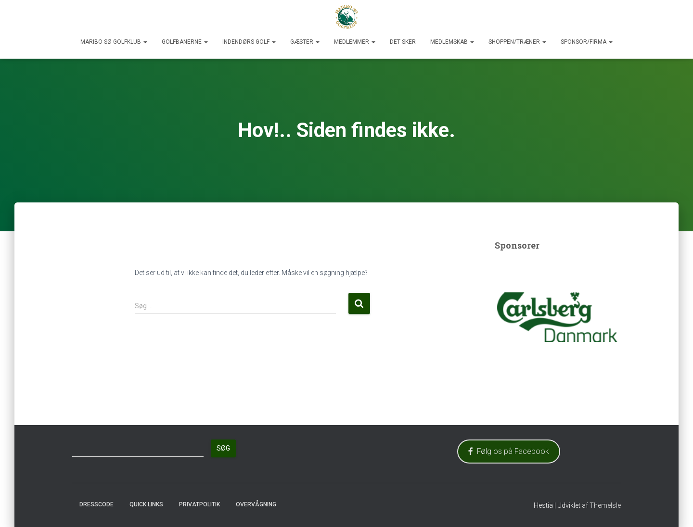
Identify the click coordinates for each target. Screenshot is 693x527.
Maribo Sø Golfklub (113, 41)
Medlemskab (452, 41)
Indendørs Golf (249, 41)
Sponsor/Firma (587, 41)
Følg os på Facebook (508, 451)
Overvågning (256, 504)
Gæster (305, 41)
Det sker (403, 41)
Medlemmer (354, 41)
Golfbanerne (185, 41)
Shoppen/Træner (517, 41)
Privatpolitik (199, 504)
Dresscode (96, 504)
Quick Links (146, 504)
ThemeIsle (605, 505)
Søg (223, 448)
